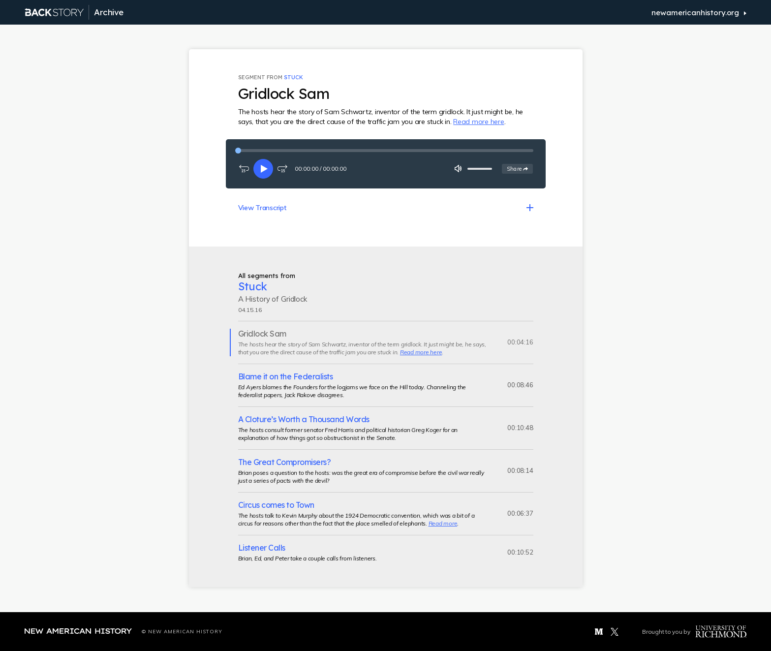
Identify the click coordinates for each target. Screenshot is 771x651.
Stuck (293, 77)
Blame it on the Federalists (285, 376)
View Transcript (262, 207)
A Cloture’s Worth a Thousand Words (304, 419)
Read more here (478, 121)
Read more (443, 523)
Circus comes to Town (276, 505)
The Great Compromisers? (284, 462)
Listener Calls (261, 548)
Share (519, 168)
